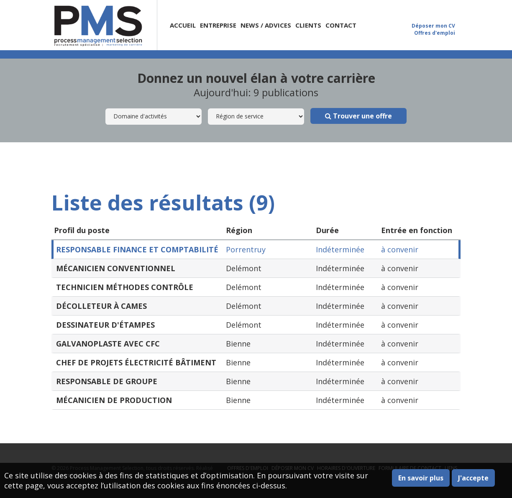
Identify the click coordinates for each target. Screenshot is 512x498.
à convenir (399, 249)
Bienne (238, 344)
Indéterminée (340, 249)
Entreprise (218, 25)
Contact (340, 25)
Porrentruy (246, 249)
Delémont (243, 268)
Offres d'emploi (434, 32)
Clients (308, 25)
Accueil (183, 25)
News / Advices (266, 25)
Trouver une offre (358, 116)
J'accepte (473, 478)
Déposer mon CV (433, 25)
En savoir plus (420, 478)
